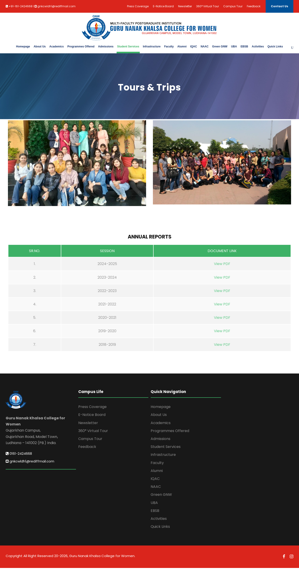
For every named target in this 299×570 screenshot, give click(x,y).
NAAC (204, 46)
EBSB (244, 46)
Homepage (23, 46)
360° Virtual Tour (207, 6)
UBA (234, 46)
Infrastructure (152, 46)
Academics (56, 46)
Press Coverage (138, 6)
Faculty (169, 46)
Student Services (128, 46)
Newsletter (185, 6)
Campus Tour (233, 6)
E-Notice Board (163, 6)
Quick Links (275, 46)
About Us (40, 46)
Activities (258, 46)
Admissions (105, 46)
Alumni (182, 46)
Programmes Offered (80, 46)
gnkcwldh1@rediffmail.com (30, 463)
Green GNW (219, 46)
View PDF (222, 266)
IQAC (193, 46)
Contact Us (279, 6)
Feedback (253, 6)
